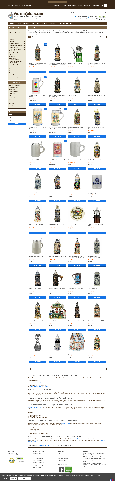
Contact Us (44, 23)
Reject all (13, 478)
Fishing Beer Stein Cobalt (93, 288)
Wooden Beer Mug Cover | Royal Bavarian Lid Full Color (77, 225)
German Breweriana (13, 47)
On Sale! (11, 71)
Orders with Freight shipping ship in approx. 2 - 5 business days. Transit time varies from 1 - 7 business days (94, 465)
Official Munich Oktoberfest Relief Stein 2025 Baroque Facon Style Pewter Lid (37, 64)
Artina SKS (11, 104)
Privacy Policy (96, 475)
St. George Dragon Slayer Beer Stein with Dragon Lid (76, 321)
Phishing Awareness (87, 5)
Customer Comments (63, 456)
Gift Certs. (64, 5)
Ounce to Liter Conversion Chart (57, 2)
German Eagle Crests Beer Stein (35, 288)
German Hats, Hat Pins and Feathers (15, 53)
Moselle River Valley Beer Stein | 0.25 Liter (96, 95)
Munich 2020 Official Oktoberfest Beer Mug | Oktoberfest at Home (57, 160)
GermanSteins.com (13, 87)
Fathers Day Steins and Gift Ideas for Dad (15, 33)
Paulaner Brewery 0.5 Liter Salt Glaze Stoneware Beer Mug (95, 193)
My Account (57, 5)
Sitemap (60, 453)
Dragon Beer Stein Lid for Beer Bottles (75, 63)
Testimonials (79, 5)
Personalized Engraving (15, 23)
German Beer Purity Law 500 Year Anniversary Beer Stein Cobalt (94, 257)
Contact (74, 5)
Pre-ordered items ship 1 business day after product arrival (94, 461)
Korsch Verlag (12, 89)
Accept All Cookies (24, 478)
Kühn (10, 95)
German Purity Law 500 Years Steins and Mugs (15, 62)
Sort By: (83, 40)
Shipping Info (53, 23)
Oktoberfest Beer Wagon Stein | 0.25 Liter (57, 192)
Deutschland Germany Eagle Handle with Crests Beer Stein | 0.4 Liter (57, 96)
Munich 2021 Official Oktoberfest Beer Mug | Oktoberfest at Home (37, 128)
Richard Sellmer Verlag (14, 91)
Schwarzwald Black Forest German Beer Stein (76, 128)
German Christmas (13, 36)
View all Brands (12, 106)
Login (96, 5)
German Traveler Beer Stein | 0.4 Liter (36, 224)
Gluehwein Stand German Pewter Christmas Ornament (57, 321)
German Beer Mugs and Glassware (14, 38)
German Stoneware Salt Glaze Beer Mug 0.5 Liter (76, 160)
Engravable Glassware (14, 43)
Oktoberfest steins (39, 392)
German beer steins (34, 382)
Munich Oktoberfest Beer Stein (55, 353)
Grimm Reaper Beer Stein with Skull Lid (56, 224)
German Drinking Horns (14, 69)
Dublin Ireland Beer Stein (73, 192)
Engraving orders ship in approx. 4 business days (93, 456)
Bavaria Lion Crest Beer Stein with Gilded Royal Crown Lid (96, 128)
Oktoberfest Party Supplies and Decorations (15, 50)
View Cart (69, 5)
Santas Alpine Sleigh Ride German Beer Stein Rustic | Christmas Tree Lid (97, 64)
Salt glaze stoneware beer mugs (35, 407)
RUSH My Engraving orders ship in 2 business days (94, 458)
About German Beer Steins (39, 465)
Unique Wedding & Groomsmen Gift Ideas (14, 58)
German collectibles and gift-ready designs (39, 386)
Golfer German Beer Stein (73, 95)
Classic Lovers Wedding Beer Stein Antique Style (57, 257)
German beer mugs (44, 382)
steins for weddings (75, 438)
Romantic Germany (13, 77)
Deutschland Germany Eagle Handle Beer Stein (57, 289)
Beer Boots (11, 41)
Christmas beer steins (65, 423)
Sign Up (101, 5)
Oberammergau (12, 56)
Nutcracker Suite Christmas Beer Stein (36, 320)
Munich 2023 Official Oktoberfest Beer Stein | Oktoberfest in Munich (38, 96)
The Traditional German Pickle (39, 464)
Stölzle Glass (12, 93)
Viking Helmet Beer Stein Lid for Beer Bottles (95, 225)
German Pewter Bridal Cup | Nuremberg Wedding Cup (36, 354)
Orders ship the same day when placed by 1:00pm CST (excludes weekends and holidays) (94, 454)
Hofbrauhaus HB (13, 102)
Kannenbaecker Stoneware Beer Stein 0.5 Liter (37, 257)
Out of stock (57, 136)
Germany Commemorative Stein (94, 353)
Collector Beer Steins (14, 66)
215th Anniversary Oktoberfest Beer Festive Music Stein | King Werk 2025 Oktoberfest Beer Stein (57, 64)
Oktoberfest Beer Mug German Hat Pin (75, 288)
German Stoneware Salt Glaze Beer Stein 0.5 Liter (37, 160)
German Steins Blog (37, 453)
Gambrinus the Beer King (38, 460)
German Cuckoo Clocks (14, 64)
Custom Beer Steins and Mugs (39, 455)
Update (17, 124)
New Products (35, 23)
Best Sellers (26, 23)
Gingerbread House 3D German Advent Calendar (76, 354)
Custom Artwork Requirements (39, 456)
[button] (17, 114)
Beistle (10, 100)
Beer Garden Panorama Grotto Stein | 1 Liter (96, 159)
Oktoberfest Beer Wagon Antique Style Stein (96, 320)
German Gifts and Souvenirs (15, 45)
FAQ (94, 5)
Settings (5, 478)
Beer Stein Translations (38, 458)
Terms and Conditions (63, 458)
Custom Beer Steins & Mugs (65, 23)
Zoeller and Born (13, 97)
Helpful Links (61, 455)
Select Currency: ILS (27, 5)
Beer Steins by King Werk (14, 85)
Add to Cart (37, 72)
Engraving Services (37, 467)
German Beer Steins (13, 30)
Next (105, 37)
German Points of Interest (38, 462)
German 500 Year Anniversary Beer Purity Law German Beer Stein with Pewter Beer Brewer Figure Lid (76, 257)
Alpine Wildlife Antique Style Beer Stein (36, 192)
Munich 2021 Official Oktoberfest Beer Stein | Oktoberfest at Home (57, 128)
